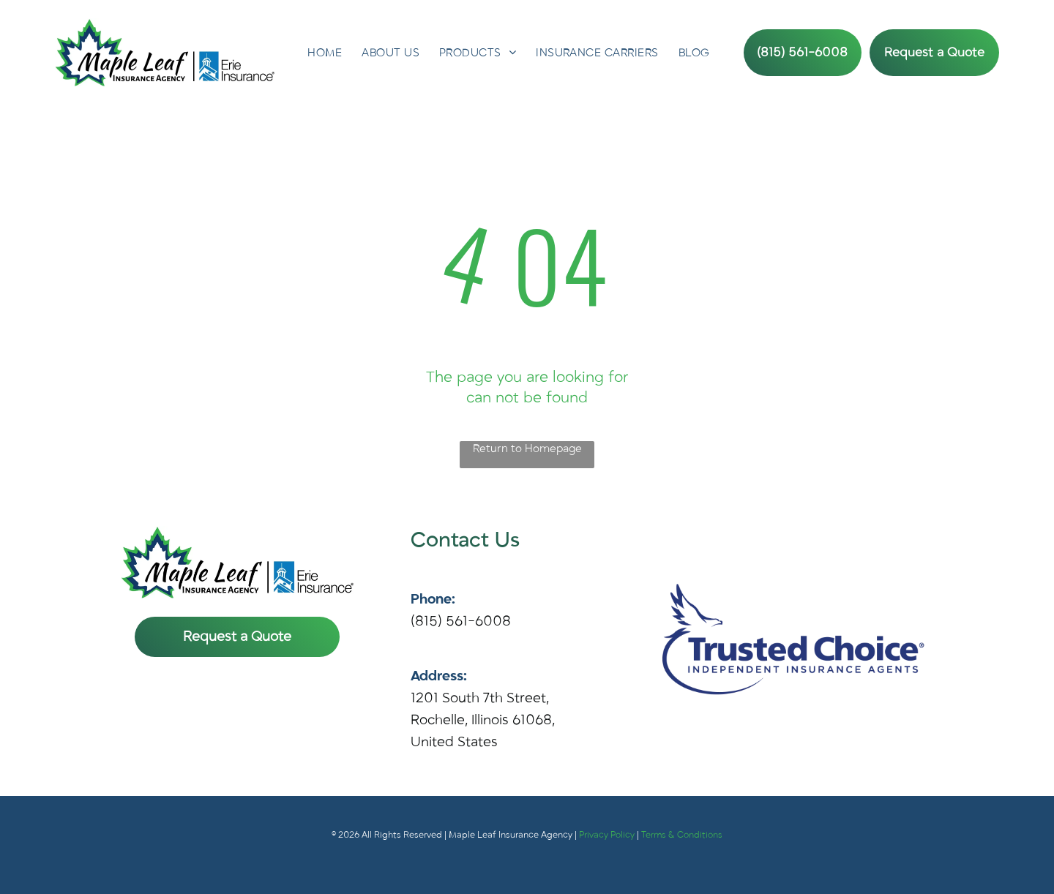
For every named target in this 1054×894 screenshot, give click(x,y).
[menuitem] (324, 53)
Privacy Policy (607, 835)
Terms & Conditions (681, 835)
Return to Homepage (527, 448)
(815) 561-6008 (461, 621)
